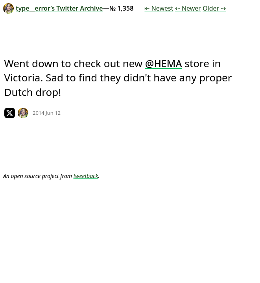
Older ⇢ (214, 8)
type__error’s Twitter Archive (53, 8)
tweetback (86, 176)
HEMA (168, 63)
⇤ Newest (158, 8)
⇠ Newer (188, 8)
